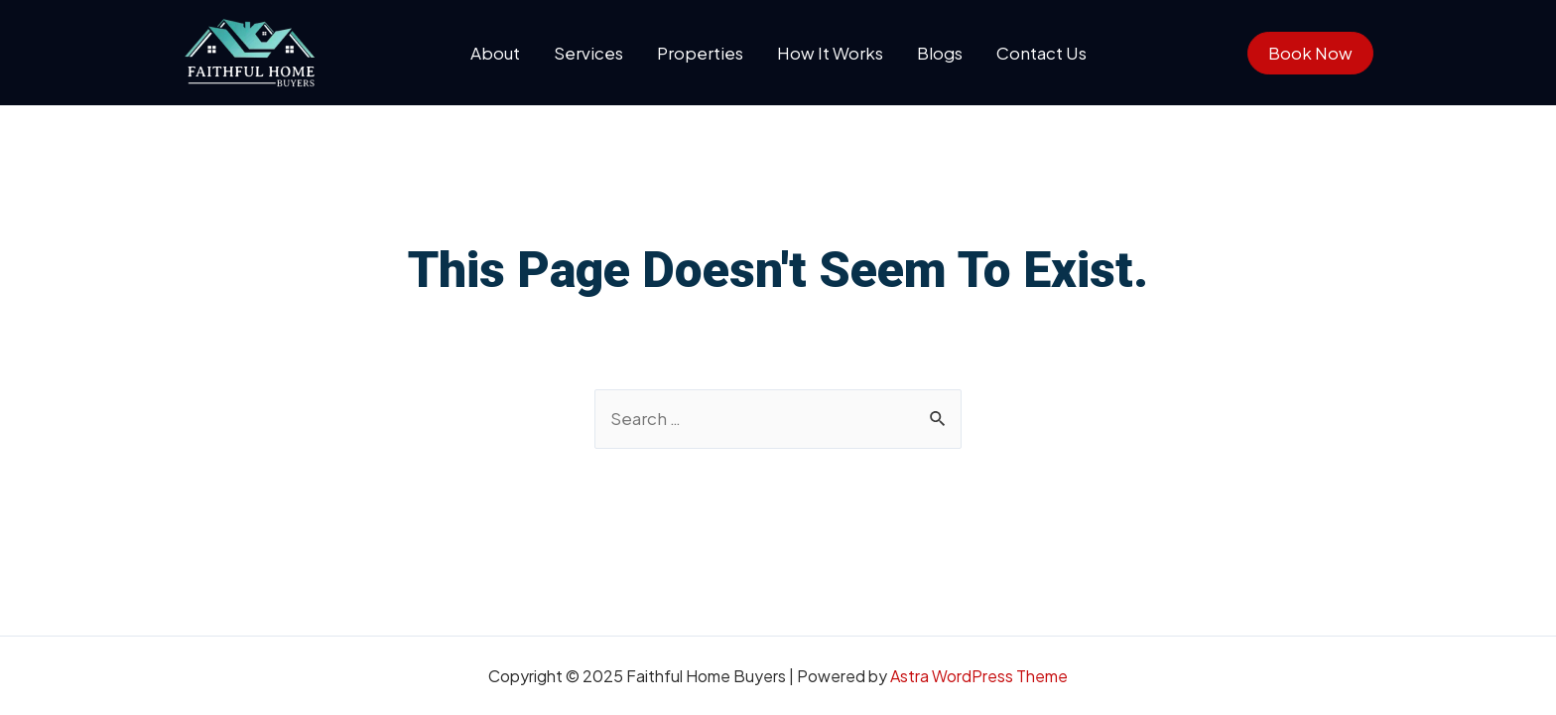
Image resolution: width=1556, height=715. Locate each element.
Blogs (940, 53)
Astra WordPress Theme (979, 675)
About (495, 53)
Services (588, 53)
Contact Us (1041, 53)
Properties (700, 53)
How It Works (830, 53)
